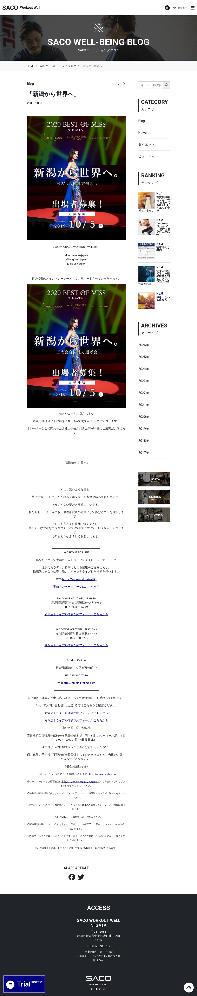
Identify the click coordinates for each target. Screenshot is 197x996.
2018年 (143, 441)
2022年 (143, 393)
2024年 (143, 369)
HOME (30, 66)
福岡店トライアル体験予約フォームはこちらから (76, 645)
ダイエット (146, 144)
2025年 (143, 357)
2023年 (143, 381)
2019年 (143, 429)
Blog (141, 121)
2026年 (143, 345)
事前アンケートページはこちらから (76, 586)
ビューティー (148, 156)
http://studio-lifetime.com (79, 682)
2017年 (143, 453)
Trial (179, 8)
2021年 (143, 405)
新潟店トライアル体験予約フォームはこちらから (76, 614)
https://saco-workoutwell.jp (79, 579)
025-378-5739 (101, 945)
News (142, 133)
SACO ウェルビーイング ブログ (57, 66)
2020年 (143, 417)
